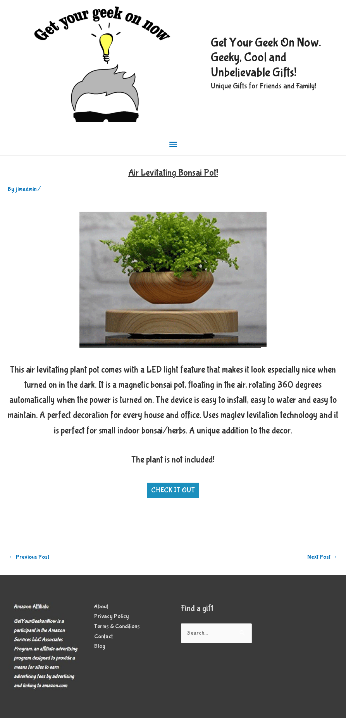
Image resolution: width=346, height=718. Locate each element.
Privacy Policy (111, 616)
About (101, 606)
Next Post (322, 557)
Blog (99, 646)
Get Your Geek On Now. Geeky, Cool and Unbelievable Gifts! (266, 58)
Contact (103, 636)
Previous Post (29, 557)
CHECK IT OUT (173, 490)
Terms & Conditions (117, 626)
